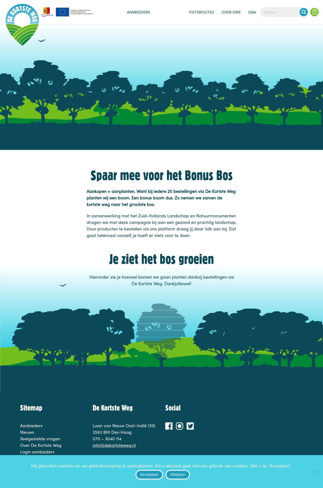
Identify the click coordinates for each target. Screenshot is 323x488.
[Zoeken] (284, 12)
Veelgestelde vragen (40, 439)
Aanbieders (138, 12)
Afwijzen (177, 474)
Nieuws (170, 14)
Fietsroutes (201, 12)
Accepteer (149, 474)
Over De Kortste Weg (40, 445)
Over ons (231, 12)
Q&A (252, 12)
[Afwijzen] (317, 471)
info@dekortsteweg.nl (114, 445)
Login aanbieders (37, 452)
